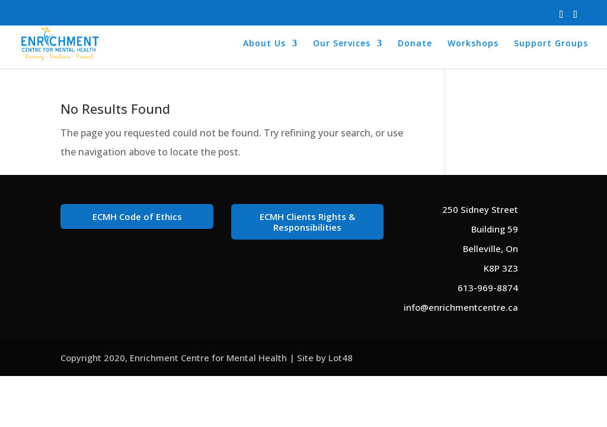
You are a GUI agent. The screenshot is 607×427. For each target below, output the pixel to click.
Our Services (341, 44)
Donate (415, 44)
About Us (264, 44)
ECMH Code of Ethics (137, 216)
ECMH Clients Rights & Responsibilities (307, 222)
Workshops (473, 44)
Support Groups (551, 44)
